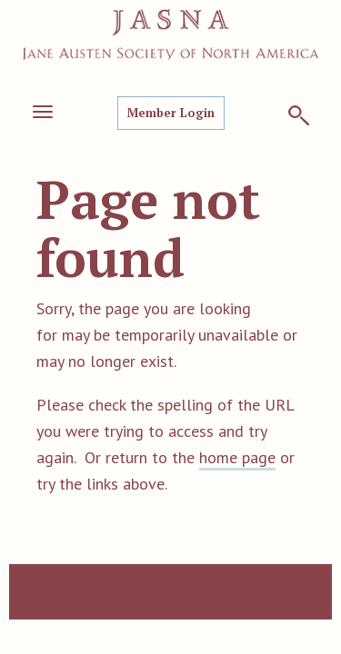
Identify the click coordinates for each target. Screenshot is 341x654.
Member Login (171, 112)
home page (237, 457)
